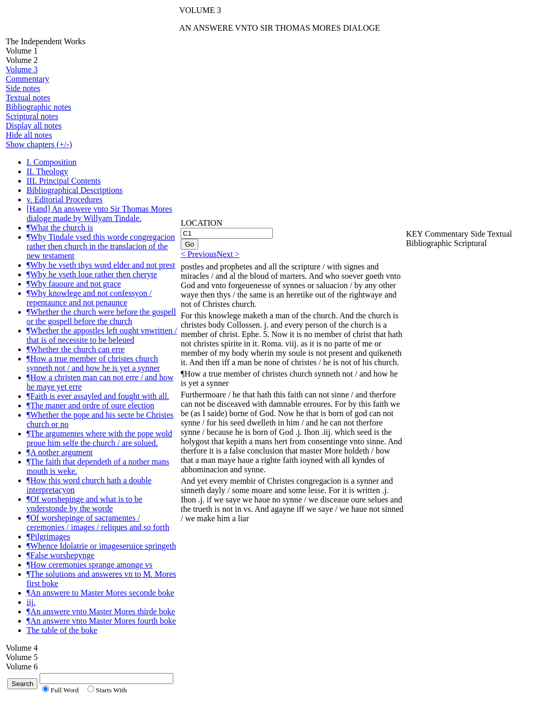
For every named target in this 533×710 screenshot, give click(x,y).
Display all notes (34, 125)
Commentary (27, 78)
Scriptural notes (32, 116)
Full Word (64, 690)
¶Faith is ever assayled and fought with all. (98, 396)
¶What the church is (60, 227)
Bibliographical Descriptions (74, 190)
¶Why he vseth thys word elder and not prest (101, 265)
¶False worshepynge (60, 555)
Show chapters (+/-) (39, 144)
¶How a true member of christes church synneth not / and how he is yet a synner (93, 363)
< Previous (199, 254)
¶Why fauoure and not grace (74, 283)
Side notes (23, 88)
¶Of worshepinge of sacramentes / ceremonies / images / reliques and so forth (98, 522)
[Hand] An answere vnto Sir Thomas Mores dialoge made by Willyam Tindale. (99, 213)
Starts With (111, 690)
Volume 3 (21, 69)
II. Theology (47, 171)
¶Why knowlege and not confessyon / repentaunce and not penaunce (89, 298)
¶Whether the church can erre (75, 349)
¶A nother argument (60, 452)
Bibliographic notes (38, 106)
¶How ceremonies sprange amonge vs (90, 564)
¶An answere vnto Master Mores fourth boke (101, 620)
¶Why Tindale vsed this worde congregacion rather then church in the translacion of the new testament (101, 246)
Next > (228, 254)
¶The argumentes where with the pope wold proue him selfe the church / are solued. (99, 438)
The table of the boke (62, 630)
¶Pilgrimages (48, 536)
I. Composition (52, 162)
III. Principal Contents (64, 180)
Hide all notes (29, 135)
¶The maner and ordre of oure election (90, 405)
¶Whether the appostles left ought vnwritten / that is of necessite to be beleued (102, 335)
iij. (31, 602)
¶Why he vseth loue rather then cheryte (92, 274)
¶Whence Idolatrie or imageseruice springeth (101, 545)
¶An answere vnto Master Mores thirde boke (101, 611)
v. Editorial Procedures (65, 199)
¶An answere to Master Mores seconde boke (100, 592)
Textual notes (28, 97)
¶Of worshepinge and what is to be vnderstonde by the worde (84, 504)
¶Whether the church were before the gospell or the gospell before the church (101, 316)
